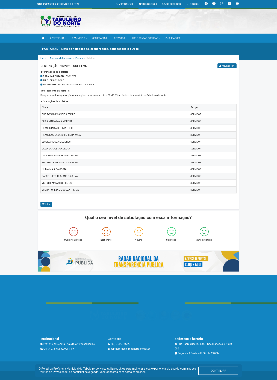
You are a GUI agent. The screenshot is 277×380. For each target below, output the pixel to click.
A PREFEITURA (57, 38)
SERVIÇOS (120, 38)
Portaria (79, 58)
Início (43, 58)
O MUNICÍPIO (79, 38)
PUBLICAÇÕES (174, 38)
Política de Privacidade (53, 372)
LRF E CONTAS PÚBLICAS (146, 38)
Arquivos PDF (227, 66)
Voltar (46, 204)
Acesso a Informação (61, 58)
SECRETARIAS (100, 38)
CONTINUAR (218, 370)
